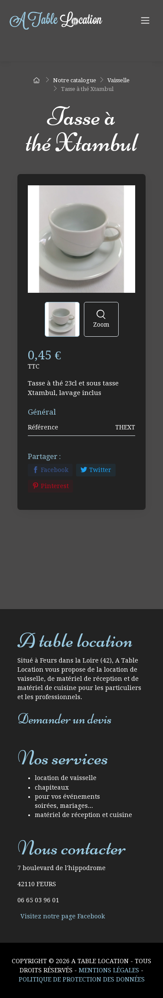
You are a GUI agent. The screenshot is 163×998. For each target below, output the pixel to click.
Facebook (50, 469)
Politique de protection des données (82, 979)
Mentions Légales (109, 970)
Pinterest (50, 485)
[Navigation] (145, 20)
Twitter (95, 469)
